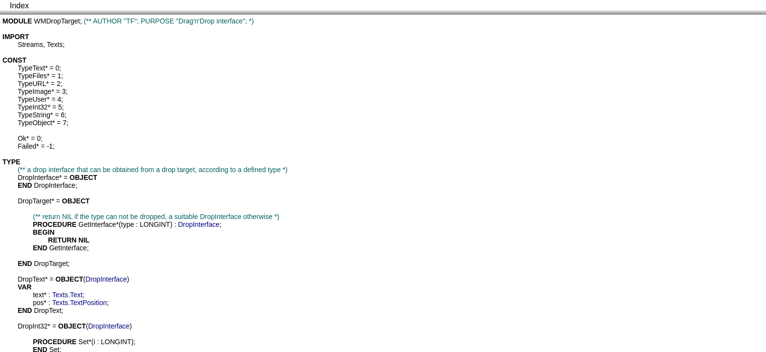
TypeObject (35, 123)
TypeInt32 (33, 107)
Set (84, 342)
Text (76, 295)
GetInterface (97, 224)
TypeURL (32, 84)
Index (19, 5)
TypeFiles (32, 76)
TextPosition (88, 303)
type (127, 224)
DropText (31, 279)
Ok (22, 138)
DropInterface (38, 177)
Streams (30, 44)
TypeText (31, 68)
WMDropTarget (57, 21)
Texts (55, 44)
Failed (27, 146)
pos (38, 303)
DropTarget (34, 201)
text (38, 295)
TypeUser (32, 99)
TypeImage (34, 91)
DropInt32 (32, 326)
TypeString (34, 115)
